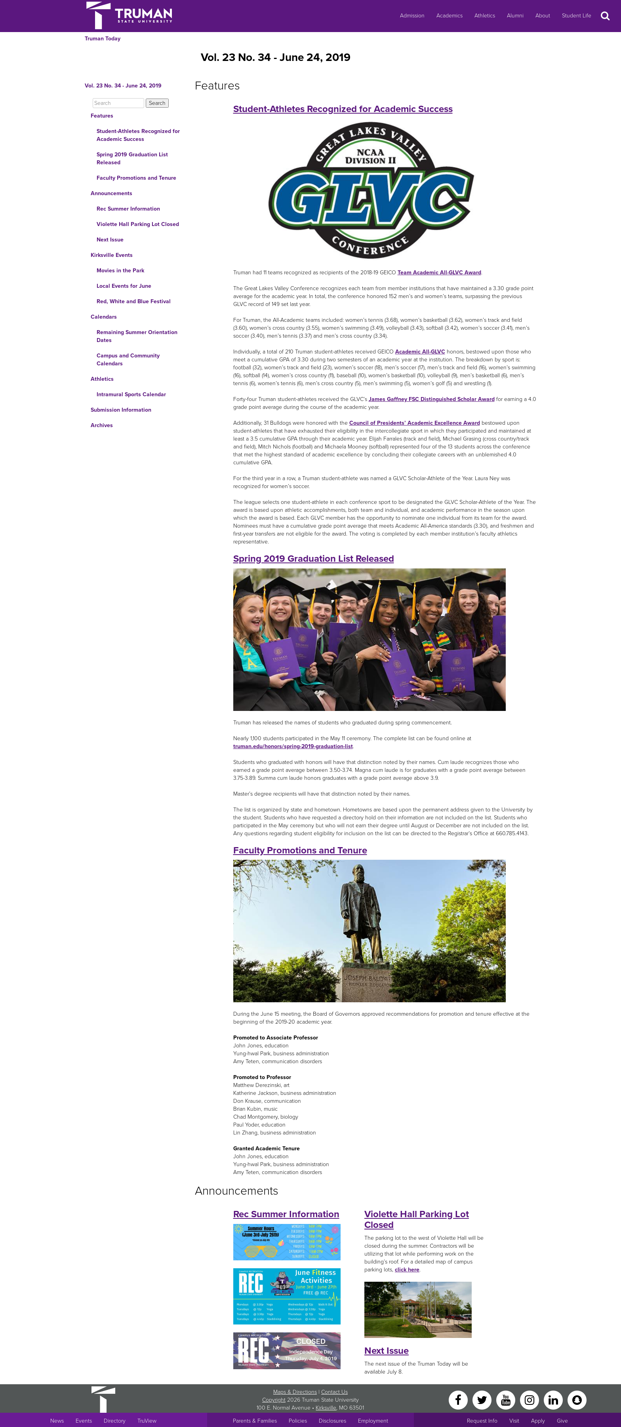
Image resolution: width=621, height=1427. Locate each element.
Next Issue (110, 239)
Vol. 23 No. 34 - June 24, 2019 (123, 85)
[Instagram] (530, 1400)
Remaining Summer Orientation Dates (137, 336)
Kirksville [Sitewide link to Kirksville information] (326, 1407)
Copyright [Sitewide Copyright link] (274, 1400)
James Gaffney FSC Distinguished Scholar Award (432, 399)
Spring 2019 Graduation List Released (132, 158)
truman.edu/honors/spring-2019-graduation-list (293, 746)
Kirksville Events (112, 255)
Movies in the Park (120, 270)
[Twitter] (483, 1400)
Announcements (111, 193)
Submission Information (121, 410)
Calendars (104, 317)
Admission (412, 15)
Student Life (576, 15)
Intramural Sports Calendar (131, 394)
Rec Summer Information (128, 208)
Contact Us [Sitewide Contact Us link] (334, 1392)
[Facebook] (459, 1400)
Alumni (515, 15)
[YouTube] (506, 1400)
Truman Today (102, 38)
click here (407, 1269)
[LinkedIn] (554, 1400)
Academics (449, 15)
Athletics (484, 15)
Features (102, 115)
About (542, 15)
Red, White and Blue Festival (134, 301)
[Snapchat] (577, 1400)
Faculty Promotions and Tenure (136, 178)
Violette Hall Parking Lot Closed (138, 224)
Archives (102, 425)
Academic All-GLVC (420, 351)
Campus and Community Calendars (128, 359)
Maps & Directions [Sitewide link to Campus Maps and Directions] (295, 1392)
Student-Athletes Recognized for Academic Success (138, 135)
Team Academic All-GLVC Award (439, 272)
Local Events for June (124, 286)
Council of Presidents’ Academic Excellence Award (414, 423)
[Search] (118, 103)
